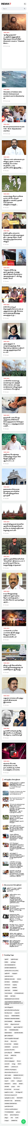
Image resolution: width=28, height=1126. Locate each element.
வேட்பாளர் (14, 1041)
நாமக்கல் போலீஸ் (9, 1049)
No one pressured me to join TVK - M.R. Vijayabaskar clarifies (13, 129)
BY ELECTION (8, 1044)
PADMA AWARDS (15, 1015)
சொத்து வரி (19, 1092)
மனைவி (7, 1063)
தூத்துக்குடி (8, 1078)
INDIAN (6, 3)
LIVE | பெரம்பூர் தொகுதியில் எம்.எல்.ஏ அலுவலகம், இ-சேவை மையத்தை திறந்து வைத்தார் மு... (13, 311)
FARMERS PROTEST (18, 1075)
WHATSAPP (20, 1097)
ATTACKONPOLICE (19, 993)
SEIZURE (7, 1086)
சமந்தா (7, 1120)
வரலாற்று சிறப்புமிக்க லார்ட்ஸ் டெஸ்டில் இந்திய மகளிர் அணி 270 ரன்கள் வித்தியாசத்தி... (13, 200)
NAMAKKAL (17, 1052)
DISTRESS (7, 981)
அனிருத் (13, 962)
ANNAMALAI (15, 981)
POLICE (6, 1055)
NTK (18, 1086)
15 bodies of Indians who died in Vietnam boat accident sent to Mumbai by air (13, 95)
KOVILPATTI (7, 1083)
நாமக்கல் (15, 1046)
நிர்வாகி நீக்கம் (14, 1114)
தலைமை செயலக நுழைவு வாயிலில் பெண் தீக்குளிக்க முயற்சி (11, 492)
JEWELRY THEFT (9, 1058)
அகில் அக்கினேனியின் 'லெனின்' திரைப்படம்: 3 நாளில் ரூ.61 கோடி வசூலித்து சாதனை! (14, 562)
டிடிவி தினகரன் (9, 1106)
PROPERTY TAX (8, 1100)
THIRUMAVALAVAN (13, 1029)
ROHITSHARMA (8, 1021)
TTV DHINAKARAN (9, 1112)
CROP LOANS (8, 1075)
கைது (13, 1063)
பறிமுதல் (19, 1080)
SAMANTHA (14, 1120)
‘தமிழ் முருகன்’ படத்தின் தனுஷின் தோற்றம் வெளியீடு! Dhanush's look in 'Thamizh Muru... (13, 39)
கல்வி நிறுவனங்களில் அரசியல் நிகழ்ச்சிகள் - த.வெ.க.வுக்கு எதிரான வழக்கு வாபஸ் (13, 527)
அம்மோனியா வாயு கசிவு (11, 970)
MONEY (21, 1083)
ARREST (7, 1066)
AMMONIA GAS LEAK (10, 979)
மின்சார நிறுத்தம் (9, 1061)
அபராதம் (7, 987)
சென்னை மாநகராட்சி (11, 1095)
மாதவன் (17, 1012)
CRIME (6, 996)
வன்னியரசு (8, 1027)
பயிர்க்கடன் (14, 1066)
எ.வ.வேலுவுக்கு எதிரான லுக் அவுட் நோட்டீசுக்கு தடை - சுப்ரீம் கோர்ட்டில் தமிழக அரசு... (13, 598)
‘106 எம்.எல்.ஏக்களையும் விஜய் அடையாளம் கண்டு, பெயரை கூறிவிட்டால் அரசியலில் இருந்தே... (13, 164)
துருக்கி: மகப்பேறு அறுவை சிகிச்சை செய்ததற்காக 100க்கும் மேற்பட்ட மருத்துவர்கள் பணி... (13, 422)
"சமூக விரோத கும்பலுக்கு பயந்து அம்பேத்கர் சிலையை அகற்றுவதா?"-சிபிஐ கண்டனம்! (12, 274)
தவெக (18, 1112)
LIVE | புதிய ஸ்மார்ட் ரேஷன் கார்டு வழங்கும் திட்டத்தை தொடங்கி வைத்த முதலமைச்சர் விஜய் (13, 237)
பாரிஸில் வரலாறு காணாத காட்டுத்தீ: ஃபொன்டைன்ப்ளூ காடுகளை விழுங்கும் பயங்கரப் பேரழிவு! (12, 385)
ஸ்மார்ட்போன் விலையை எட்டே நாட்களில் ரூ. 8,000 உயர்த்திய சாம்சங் (11, 767)
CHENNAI (14, 987)
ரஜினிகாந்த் (14, 959)
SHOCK (19, 979)
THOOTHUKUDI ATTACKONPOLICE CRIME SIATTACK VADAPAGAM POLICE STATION (14, 1003)
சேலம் (18, 1061)
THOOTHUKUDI (8, 993)
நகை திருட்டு (8, 1052)
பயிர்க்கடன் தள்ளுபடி (10, 1069)
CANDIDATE (7, 1046)
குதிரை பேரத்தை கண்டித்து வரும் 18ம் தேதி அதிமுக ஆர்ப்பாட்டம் (12, 458)
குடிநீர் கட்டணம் (9, 1092)
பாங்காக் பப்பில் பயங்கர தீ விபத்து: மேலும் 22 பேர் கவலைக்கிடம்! (11, 634)
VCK (6, 1029)
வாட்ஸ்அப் (16, 1089)
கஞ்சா (6, 1080)
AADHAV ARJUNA (18, 1032)
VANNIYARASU (8, 1032)
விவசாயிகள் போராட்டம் (11, 1072)
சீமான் (6, 1041)
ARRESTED (13, 1055)
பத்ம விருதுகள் (9, 1007)
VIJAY (16, 1117)
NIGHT (19, 1063)
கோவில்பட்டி (17, 1078)
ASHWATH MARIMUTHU (10, 967)
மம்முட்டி (7, 1015)
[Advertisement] (14, 57)
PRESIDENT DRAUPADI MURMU (12, 1018)
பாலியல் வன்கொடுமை (11, 1109)
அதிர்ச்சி (7, 973)
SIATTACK (12, 996)
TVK (12, 1117)
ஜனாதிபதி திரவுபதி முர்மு (12, 1010)
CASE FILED (7, 990)
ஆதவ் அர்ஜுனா (18, 1027)
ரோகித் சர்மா (8, 1012)
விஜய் (6, 1117)
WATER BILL (18, 1100)
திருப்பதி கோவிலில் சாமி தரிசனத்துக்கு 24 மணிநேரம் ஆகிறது (13, 667)
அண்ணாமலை (9, 976)
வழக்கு (15, 984)
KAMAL (6, 962)
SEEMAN (16, 1044)
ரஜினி (6, 959)
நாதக (13, 1086)
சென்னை (7, 984)
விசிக (6, 1024)
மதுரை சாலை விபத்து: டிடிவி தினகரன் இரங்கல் (13, 700)
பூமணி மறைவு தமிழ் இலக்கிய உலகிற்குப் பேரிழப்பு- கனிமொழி (12, 733)
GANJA (14, 1083)
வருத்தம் (14, 973)
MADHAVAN (17, 1021)
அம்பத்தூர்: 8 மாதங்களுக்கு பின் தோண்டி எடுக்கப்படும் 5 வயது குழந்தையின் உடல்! (13, 348)
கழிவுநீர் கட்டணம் (9, 1097)
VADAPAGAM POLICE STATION (12, 998)
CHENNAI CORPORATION (11, 1103)
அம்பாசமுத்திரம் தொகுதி (12, 1038)
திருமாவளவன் (15, 1024)
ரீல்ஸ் (6, 1114)
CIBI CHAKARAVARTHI (10, 964)
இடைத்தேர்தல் (9, 1035)
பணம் (12, 1080)
